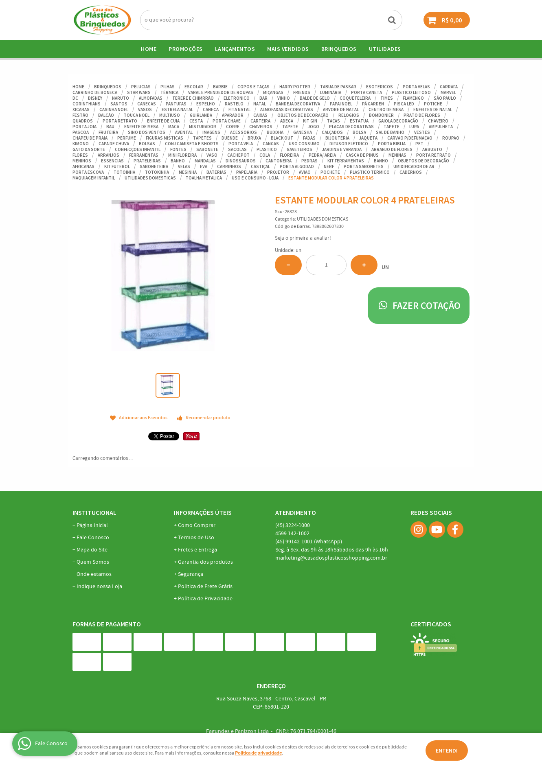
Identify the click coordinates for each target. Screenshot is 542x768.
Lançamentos (235, 49)
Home (148, 49)
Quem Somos (93, 562)
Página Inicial (92, 525)
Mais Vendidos (288, 49)
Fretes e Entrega (197, 550)
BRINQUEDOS (339, 49)
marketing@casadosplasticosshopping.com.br (331, 558)
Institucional (94, 512)
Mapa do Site (92, 550)
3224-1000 (292, 525)
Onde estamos (94, 574)
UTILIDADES (385, 49)
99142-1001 (308, 541)
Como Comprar (196, 525)
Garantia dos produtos (205, 562)
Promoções (186, 49)
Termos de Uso (196, 537)
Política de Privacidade (205, 598)
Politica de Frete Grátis (205, 586)
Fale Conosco (93, 537)
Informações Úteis (203, 512)
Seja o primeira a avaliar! (303, 238)
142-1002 (292, 533)
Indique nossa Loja (99, 586)
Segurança (190, 574)
